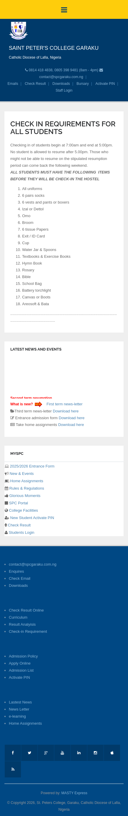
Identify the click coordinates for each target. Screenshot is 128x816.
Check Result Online (26, 610)
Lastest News (20, 702)
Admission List (21, 670)
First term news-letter (64, 404)
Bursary (83, 84)
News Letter (19, 709)
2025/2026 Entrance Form (32, 466)
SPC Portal (18, 503)
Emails (12, 84)
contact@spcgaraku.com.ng (61, 77)
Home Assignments (26, 481)
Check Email (19, 578)
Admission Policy (23, 656)
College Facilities (23, 510)
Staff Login (63, 90)
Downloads (61, 84)
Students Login (21, 532)
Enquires (16, 571)
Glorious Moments (24, 495)
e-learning (17, 716)
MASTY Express (74, 793)
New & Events (21, 473)
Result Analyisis (22, 624)
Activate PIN (105, 84)
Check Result (35, 84)
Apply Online (20, 663)
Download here (65, 411)
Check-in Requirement (28, 631)
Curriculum (18, 617)
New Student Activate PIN (31, 518)
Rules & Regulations (26, 488)
